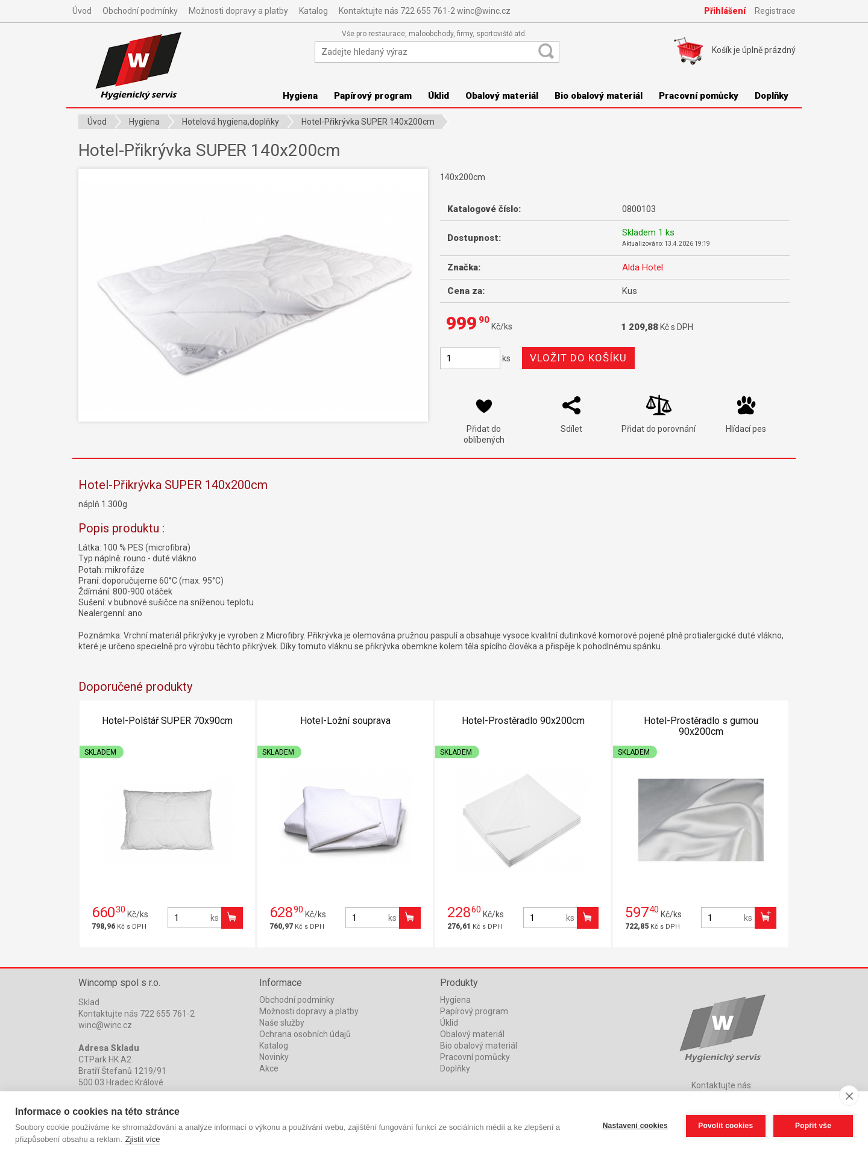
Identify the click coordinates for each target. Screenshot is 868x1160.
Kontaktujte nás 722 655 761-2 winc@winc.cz (425, 11)
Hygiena (300, 95)
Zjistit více (142, 1139)
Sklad (88, 1002)
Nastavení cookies (634, 1125)
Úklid (438, 95)
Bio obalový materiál (599, 95)
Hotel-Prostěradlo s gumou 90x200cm (701, 726)
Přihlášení (725, 11)
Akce (268, 1068)
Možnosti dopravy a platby (238, 11)
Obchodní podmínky (140, 11)
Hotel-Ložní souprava (345, 720)
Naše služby (281, 1022)
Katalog (313, 11)
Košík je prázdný (754, 50)
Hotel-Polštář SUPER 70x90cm (167, 720)
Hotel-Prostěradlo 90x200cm (523, 720)
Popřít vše (813, 1125)
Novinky (274, 1057)
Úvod (82, 11)
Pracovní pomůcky (698, 95)
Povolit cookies (724, 1125)
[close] (849, 1095)
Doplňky (771, 95)
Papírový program (373, 95)
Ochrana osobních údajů (305, 1034)
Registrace (775, 11)
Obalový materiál (501, 95)
